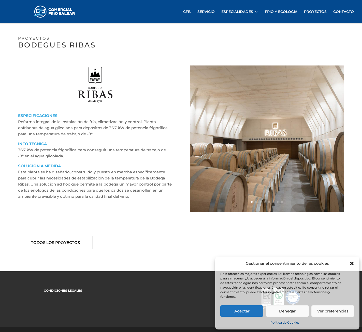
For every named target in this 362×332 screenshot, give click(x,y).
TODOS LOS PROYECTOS (55, 242)
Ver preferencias (333, 311)
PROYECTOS (315, 12)
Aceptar (242, 311)
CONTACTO (343, 12)
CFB (187, 12)
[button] (351, 263)
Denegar (287, 311)
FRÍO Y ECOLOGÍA (281, 12)
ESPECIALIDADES (237, 12)
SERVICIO (206, 12)
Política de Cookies (284, 322)
